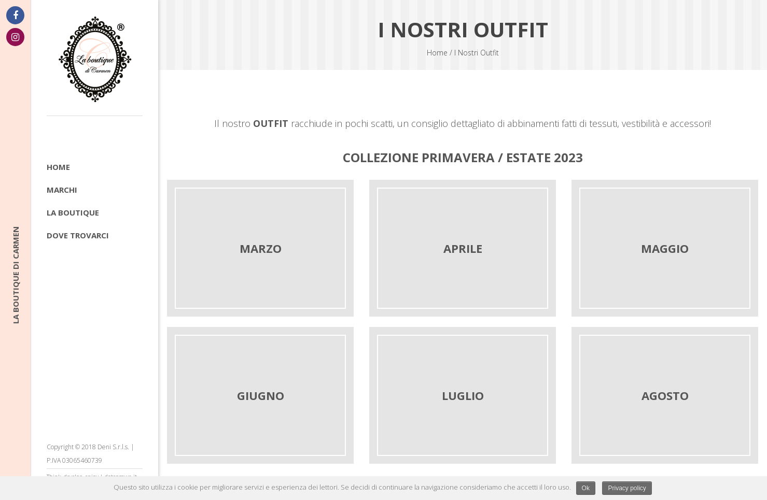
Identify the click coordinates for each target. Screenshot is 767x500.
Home (58, 167)
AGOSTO (665, 395)
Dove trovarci (78, 235)
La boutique (73, 212)
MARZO (261, 248)
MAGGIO (665, 248)
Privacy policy (627, 488)
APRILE (462, 248)
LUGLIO (463, 395)
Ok (586, 488)
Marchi (62, 189)
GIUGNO (260, 395)
